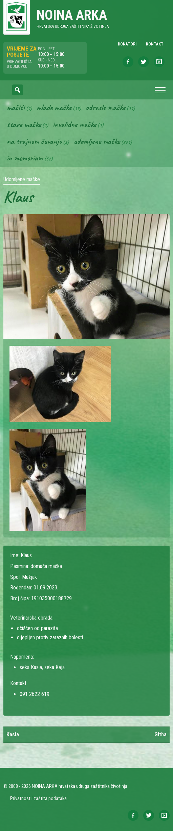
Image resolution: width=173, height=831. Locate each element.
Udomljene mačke (96, 141)
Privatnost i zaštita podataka (38, 798)
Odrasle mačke (105, 107)
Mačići (16, 107)
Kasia (12, 734)
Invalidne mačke (74, 124)
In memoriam (25, 158)
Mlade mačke (54, 107)
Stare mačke (24, 124)
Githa (160, 734)
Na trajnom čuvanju (34, 141)
